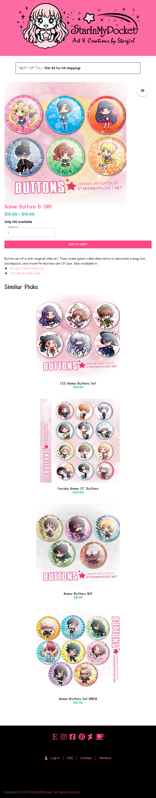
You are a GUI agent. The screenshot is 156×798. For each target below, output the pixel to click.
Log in (55, 758)
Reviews (105, 758)
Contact (86, 758)
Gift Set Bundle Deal (25, 273)
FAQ (70, 758)
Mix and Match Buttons (27, 268)
